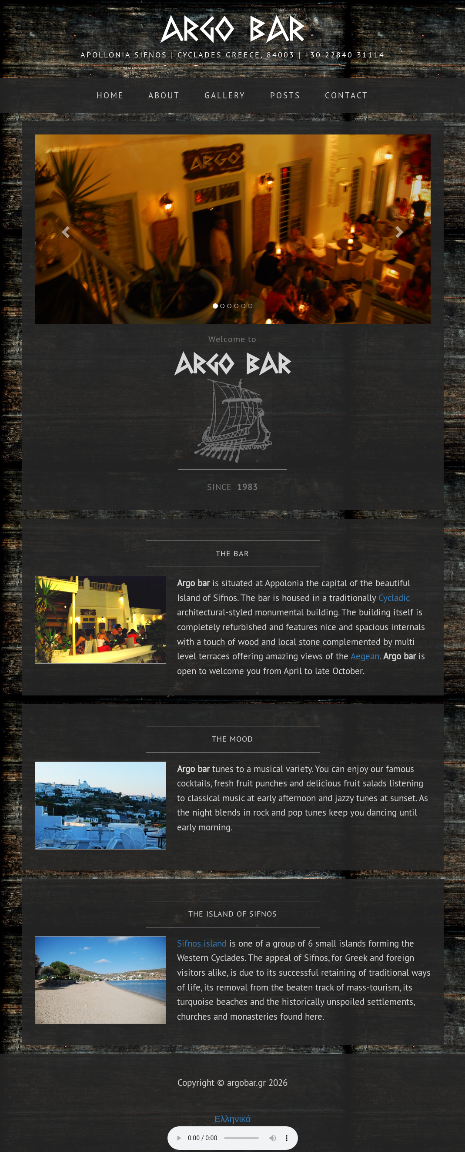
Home (110, 95)
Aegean (365, 656)
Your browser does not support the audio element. (232, 1138)
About (164, 95)
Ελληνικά (232, 1119)
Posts (285, 95)
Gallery (225, 95)
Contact (346, 95)
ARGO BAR (232, 29)
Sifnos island (203, 943)
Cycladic (393, 598)
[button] (64, 229)
